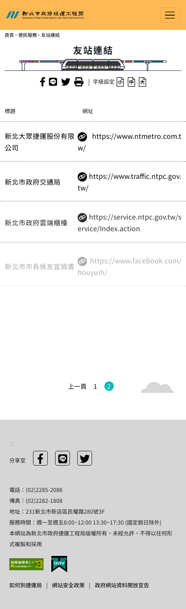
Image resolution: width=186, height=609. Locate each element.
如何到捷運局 (25, 585)
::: (11, 443)
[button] (120, 81)
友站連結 (50, 34)
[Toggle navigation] (170, 14)
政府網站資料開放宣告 (122, 585)
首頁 (9, 34)
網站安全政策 (68, 585)
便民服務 (27, 34)
